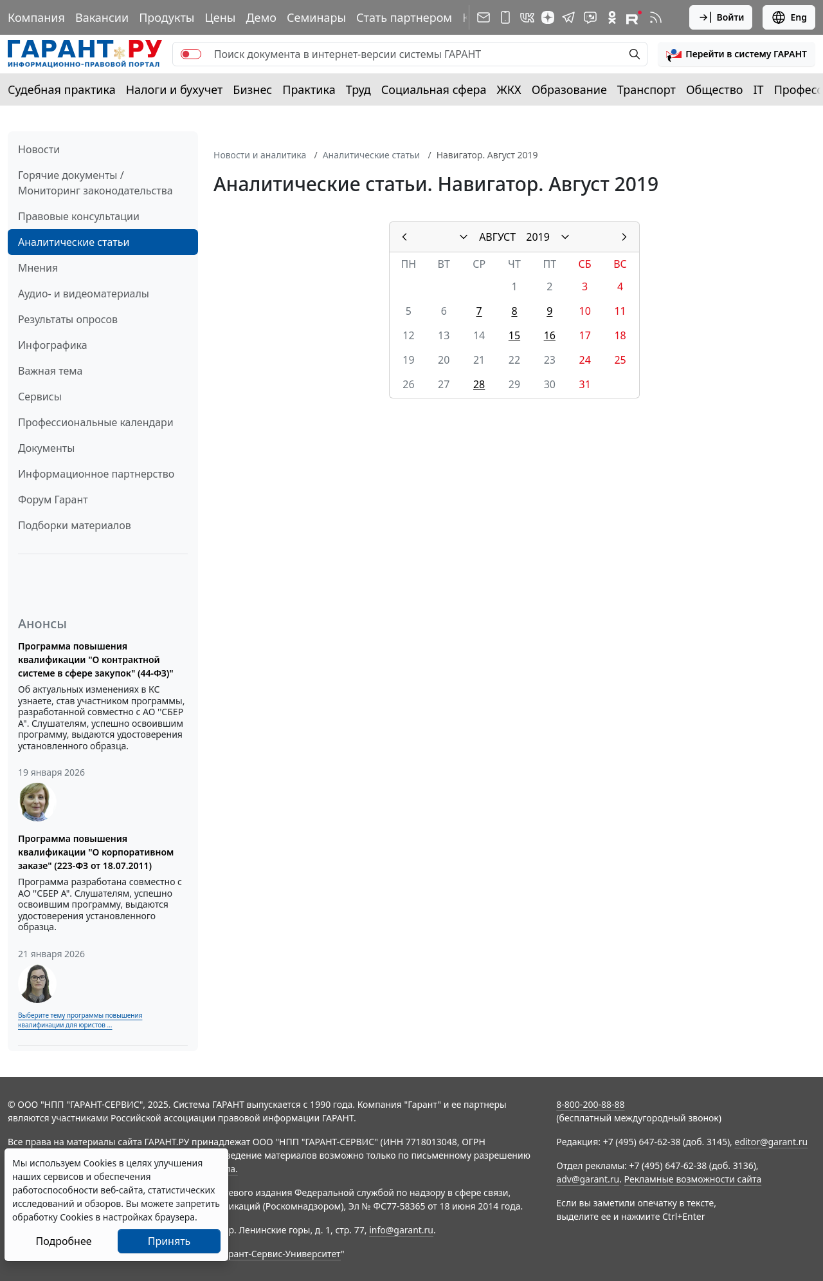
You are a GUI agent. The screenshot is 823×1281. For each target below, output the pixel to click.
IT (759, 89)
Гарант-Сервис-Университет (280, 1254)
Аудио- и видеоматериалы (83, 293)
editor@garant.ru (771, 1142)
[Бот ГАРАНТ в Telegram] (590, 17)
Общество (714, 89)
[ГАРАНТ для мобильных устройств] (505, 17)
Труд (358, 89)
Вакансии (102, 17)
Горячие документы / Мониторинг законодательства (95, 183)
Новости (39, 149)
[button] (736, 54)
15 (514, 335)
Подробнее (63, 1241)
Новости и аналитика (259, 155)
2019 (538, 237)
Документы (46, 448)
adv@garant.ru (587, 1179)
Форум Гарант (53, 499)
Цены (219, 17)
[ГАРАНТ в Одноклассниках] (612, 17)
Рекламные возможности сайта (693, 1179)
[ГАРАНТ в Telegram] (568, 17)
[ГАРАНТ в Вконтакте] (527, 17)
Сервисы (40, 396)
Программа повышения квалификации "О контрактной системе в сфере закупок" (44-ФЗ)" (96, 659)
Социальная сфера (434, 89)
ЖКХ (509, 89)
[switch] (191, 54)
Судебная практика (62, 89)
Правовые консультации (79, 216)
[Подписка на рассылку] (483, 17)
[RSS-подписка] (656, 17)
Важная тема (50, 371)
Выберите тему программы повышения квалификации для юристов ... (80, 1020)
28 (479, 384)
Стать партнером (404, 17)
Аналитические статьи (73, 242)
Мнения (38, 268)
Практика (308, 89)
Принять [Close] (169, 1241)
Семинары (316, 17)
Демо (261, 17)
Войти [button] (721, 17)
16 (550, 335)
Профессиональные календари (96, 422)
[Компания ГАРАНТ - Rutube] (634, 17)
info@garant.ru (401, 1230)
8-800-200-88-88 (590, 1104)
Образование (569, 89)
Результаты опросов (68, 319)
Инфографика (52, 345)
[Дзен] (547, 17)
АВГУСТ (497, 237)
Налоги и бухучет (174, 89)
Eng (789, 17)
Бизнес (252, 89)
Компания (36, 17)
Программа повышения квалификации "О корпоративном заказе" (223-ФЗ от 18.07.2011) (96, 852)
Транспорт (646, 89)
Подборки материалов (74, 525)
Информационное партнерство (96, 474)
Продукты (166, 17)
